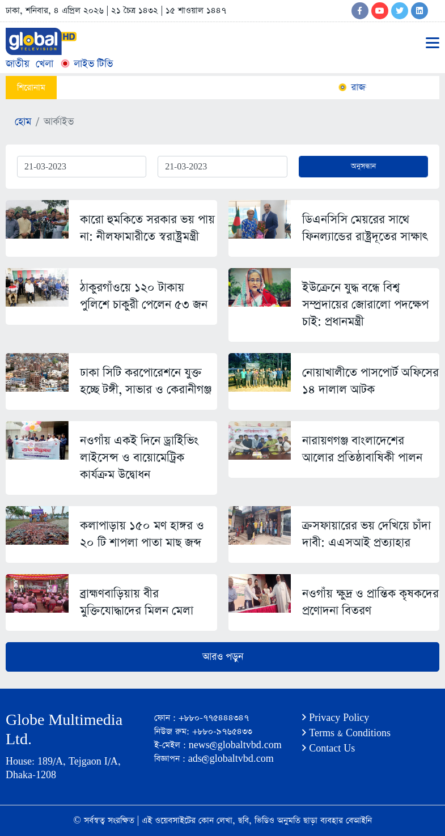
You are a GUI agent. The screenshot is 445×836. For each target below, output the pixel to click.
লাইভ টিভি (86, 63)
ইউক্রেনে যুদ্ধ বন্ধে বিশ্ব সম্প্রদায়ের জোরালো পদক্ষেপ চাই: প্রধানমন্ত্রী (365, 304)
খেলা (44, 63)
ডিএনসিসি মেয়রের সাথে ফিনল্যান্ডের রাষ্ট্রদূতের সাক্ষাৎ (364, 228)
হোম (23, 122)
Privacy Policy (335, 718)
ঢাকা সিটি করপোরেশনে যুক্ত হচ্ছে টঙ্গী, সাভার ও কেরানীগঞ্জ (145, 381)
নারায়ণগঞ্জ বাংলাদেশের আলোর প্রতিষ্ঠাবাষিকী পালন (362, 449)
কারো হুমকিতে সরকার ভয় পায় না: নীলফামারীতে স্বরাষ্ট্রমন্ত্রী (147, 228)
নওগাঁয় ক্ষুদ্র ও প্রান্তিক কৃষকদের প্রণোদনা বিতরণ (370, 602)
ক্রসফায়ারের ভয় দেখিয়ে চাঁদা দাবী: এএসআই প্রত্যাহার (366, 534)
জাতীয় (17, 63)
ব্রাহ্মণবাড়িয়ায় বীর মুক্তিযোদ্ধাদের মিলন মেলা (136, 602)
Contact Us (328, 748)
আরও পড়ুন (222, 657)
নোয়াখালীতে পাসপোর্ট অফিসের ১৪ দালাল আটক (370, 381)
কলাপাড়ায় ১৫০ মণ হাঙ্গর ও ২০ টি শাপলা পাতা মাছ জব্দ (142, 534)
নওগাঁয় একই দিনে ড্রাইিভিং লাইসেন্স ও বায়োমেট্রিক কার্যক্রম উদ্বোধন (139, 457)
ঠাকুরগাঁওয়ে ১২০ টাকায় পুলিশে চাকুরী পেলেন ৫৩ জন (143, 296)
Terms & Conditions (346, 733)
